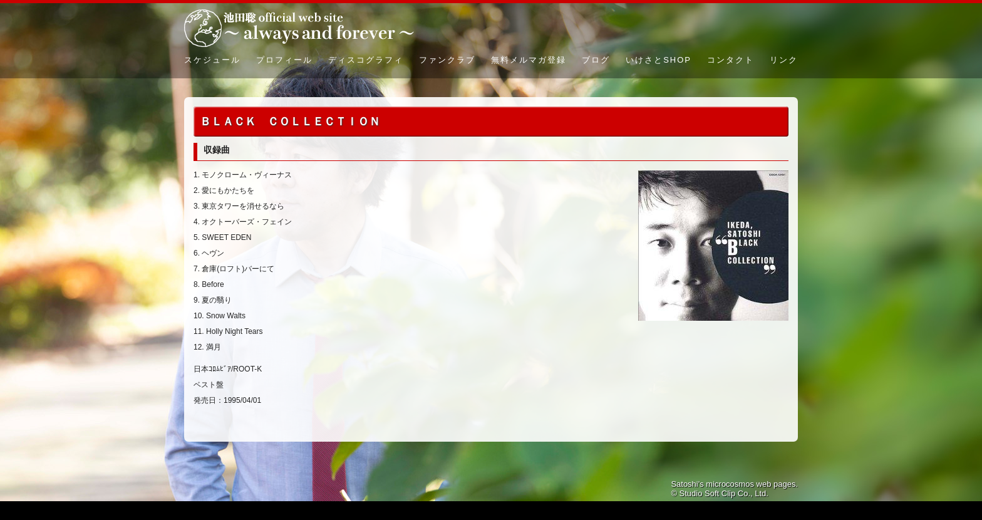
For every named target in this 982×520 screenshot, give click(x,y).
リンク (784, 60)
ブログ (596, 60)
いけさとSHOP (658, 60)
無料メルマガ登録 (528, 60)
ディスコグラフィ (365, 60)
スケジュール (212, 60)
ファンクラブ (447, 60)
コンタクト (730, 60)
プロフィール (284, 60)
